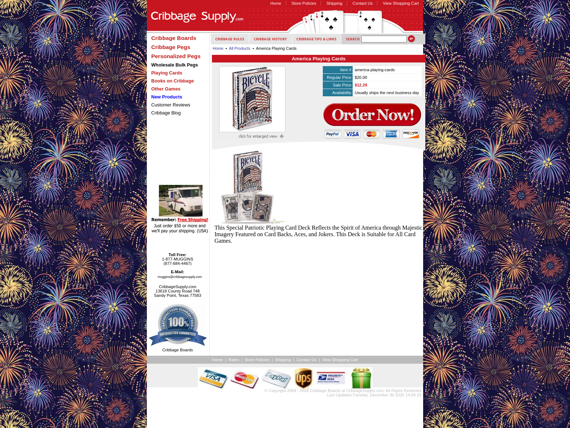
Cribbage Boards (325, 390)
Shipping (334, 3)
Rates (233, 360)
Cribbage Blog (166, 113)
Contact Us (363, 3)
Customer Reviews (170, 105)
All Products (239, 48)
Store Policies (304, 3)
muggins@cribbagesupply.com (180, 277)
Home (275, 3)
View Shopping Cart (401, 3)
